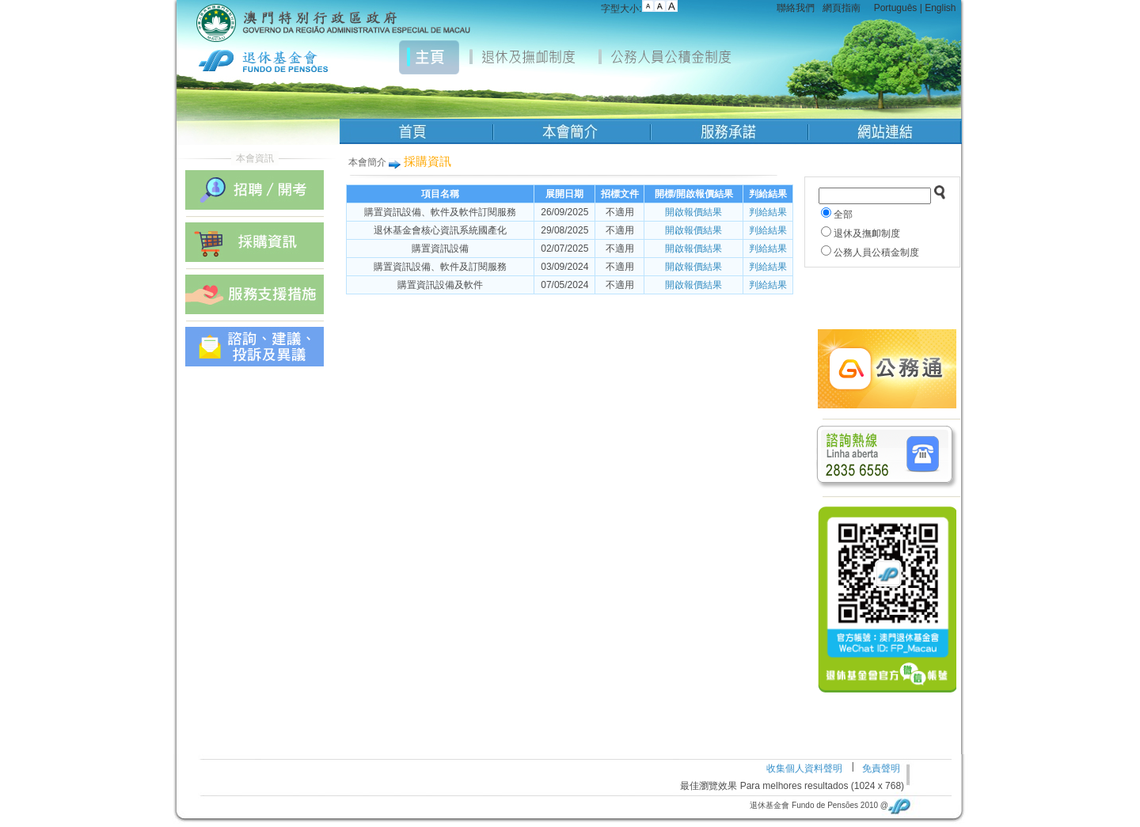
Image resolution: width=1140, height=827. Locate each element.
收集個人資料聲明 (804, 768)
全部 (843, 214)
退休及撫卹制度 (867, 233)
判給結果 (768, 212)
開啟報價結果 (693, 212)
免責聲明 (881, 768)
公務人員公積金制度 (876, 252)
